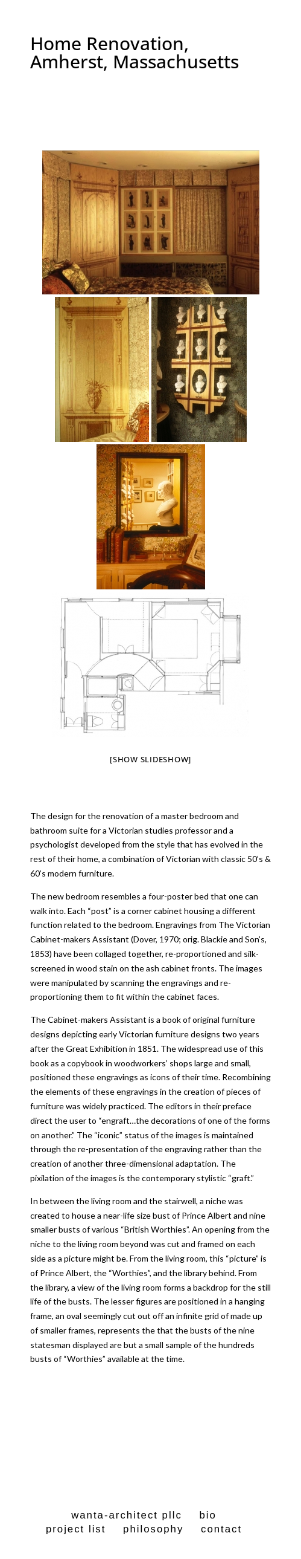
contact (221, 1529)
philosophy (153, 1529)
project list (76, 1529)
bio (207, 1515)
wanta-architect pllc (126, 1515)
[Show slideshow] (150, 759)
